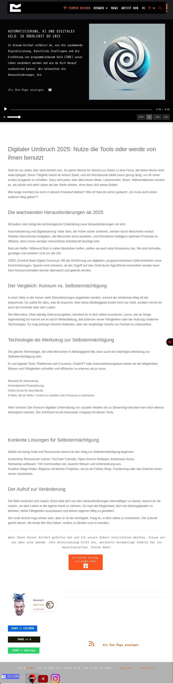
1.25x (157, 117)
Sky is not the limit (97, 668)
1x (149, 117)
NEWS (114, 8)
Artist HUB (129, 8)
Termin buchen (77, 8)
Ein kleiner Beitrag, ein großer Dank (85, 562)
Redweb (101, 8)
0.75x (141, 117)
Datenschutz (147, 668)
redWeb (30, 668)
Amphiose (38, 605)
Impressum (125, 668)
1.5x (166, 117)
